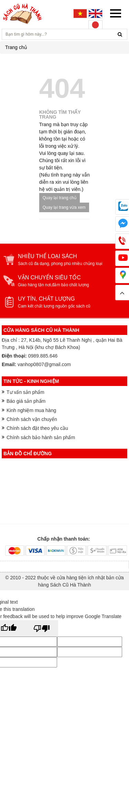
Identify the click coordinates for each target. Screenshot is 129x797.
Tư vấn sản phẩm (25, 392)
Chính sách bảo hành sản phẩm (41, 437)
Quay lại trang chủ (59, 197)
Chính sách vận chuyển (32, 419)
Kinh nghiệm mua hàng (31, 410)
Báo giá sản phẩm (26, 401)
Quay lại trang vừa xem (64, 207)
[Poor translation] (41, 628)
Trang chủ (16, 47)
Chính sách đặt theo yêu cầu (37, 428)
